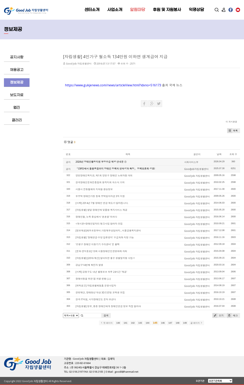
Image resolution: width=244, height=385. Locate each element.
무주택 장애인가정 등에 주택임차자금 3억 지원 (100, 196)
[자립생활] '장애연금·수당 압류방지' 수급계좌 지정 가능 (105, 237)
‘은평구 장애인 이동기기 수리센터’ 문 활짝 (97, 244)
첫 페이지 (107, 323)
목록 (232, 130)
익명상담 (196, 9)
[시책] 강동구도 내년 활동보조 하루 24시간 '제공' (101, 272)
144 (147, 323)
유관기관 (200, 380)
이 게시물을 (231, 121)
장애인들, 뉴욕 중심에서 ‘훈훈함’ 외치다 (96, 216)
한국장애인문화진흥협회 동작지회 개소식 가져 (100, 182)
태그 (232, 315)
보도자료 (16, 95)
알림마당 (137, 9)
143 (140, 323)
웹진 (16, 108)
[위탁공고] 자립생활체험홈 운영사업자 (96, 285)
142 (133, 323)
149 (185, 323)
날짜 (219, 154)
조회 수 (233, 154)
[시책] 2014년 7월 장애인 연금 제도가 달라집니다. (102, 203)
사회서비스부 (191, 162)
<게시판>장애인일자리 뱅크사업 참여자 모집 (99, 223)
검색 (106, 315)
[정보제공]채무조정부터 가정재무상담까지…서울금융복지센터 (108, 230)
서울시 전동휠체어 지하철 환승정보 (94, 189)
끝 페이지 (196, 323)
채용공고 (16, 70)
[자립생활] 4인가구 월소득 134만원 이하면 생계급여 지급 (115, 56)
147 (170, 323)
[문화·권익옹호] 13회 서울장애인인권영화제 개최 (101, 251)
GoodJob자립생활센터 (196, 169)
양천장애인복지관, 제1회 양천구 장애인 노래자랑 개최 (104, 175)
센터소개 (91, 9)
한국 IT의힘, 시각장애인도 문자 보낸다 (96, 299)
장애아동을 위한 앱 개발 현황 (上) (93, 278)
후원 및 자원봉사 (167, 9)
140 (118, 323)
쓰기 (218, 315)
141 (125, 323)
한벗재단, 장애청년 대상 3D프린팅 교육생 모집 (100, 292)
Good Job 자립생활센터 (79, 63)
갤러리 (17, 120)
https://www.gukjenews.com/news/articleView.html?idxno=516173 (113, 85)
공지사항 (16, 57)
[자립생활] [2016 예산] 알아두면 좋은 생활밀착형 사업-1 (105, 258)
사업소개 (114, 9)
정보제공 (16, 82)
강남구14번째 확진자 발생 (89, 265)
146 (163, 323)
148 (177, 323)
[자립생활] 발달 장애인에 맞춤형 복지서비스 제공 (101, 210)
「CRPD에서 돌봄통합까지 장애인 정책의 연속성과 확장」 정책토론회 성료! (115, 168)
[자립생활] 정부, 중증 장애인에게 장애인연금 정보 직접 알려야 (108, 306)
